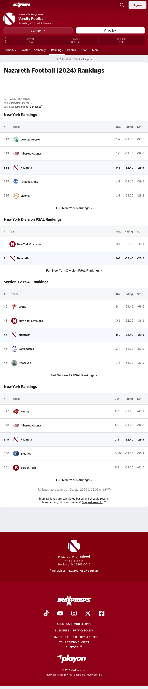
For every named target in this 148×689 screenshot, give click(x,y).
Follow (110, 30)
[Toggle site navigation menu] (5, 5)
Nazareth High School (74, 549)
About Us (63, 624)
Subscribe (62, 630)
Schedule (11, 50)
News (84, 50)
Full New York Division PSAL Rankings (74, 270)
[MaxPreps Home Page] (56, 59)
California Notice (85, 637)
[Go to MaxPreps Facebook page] (102, 613)
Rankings (57, 50)
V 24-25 (38, 30)
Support (74, 647)
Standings (40, 50)
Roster (25, 50)
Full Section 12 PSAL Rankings (74, 375)
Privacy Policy (83, 630)
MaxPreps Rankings (29, 106)
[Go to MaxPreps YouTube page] (60, 613)
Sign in (137, 5)
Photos (71, 50)
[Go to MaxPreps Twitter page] (88, 613)
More (96, 50)
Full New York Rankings (74, 207)
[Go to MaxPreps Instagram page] (74, 613)
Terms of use (59, 637)
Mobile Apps (82, 624)
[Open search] (122, 5)
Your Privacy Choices (74, 642)
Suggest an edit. (94, 502)
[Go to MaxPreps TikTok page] (46, 613)
